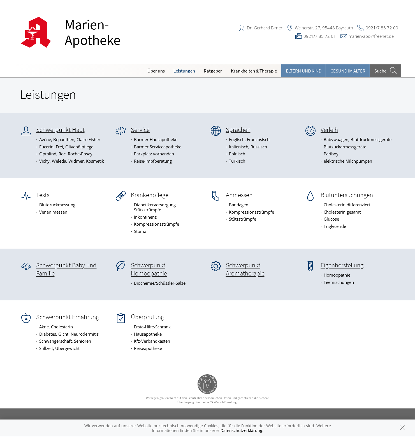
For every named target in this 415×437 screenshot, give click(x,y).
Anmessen (239, 195)
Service (140, 130)
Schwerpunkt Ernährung (67, 317)
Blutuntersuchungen (347, 195)
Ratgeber (213, 71)
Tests (42, 195)
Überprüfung (147, 317)
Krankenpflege (149, 195)
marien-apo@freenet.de (371, 36)
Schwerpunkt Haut (60, 130)
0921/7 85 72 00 (382, 28)
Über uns (156, 71)
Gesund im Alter (347, 71)
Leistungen (184, 71)
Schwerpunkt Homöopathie (149, 269)
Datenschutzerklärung (241, 430)
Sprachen (238, 130)
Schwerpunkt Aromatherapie (245, 269)
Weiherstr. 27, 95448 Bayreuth (324, 28)
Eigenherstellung (342, 265)
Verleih (329, 130)
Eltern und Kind (303, 71)
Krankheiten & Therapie (254, 71)
